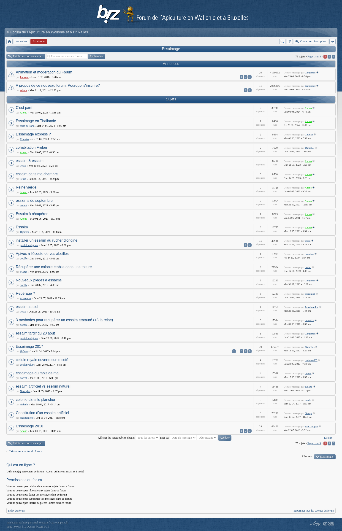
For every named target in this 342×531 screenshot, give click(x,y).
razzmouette (26, 417)
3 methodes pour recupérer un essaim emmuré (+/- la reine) (64, 320)
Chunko (24, 139)
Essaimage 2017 (29, 346)
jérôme (23, 351)
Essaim (22, 227)
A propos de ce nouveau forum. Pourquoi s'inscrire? (58, 85)
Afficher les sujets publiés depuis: (128, 437)
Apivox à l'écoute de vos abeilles (42, 254)
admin (23, 90)
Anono (23, 112)
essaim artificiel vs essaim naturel (43, 386)
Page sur (314, 56)
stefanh (24, 404)
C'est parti (24, 108)
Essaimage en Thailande (36, 121)
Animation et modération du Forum (44, 72)
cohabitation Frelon (31, 147)
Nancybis (310, 346)
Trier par (178, 437)
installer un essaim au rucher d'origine (46, 240)
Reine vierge (26, 187)
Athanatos (25, 298)
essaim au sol (27, 307)
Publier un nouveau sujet (27, 56)
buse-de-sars (27, 125)
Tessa (23, 165)
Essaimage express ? (33, 134)
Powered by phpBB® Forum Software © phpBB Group (329, 523)
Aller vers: (307, 456)
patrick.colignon (29, 245)
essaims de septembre (34, 200)
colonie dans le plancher (35, 400)
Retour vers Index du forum (25, 451)
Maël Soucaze (40, 522)
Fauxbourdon (311, 307)
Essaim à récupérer (32, 214)
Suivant (328, 438)
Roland (308, 386)
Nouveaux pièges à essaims (39, 280)
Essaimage (171, 49)
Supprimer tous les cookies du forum (313, 510)
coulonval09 (26, 364)
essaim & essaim (29, 161)
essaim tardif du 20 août (35, 333)
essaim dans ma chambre (37, 174)
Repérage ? (25, 293)
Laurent (24, 77)
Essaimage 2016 (29, 426)
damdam (309, 254)
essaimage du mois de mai (37, 373)
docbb (23, 258)
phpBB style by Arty (315, 523)
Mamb (23, 271)
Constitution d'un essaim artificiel (42, 413)
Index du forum (16, 510)
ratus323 (309, 320)
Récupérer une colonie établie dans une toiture (54, 267)
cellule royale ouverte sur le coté (42, 360)
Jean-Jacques (311, 426)
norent (23, 205)
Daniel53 (309, 147)
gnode (308, 400)
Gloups (308, 413)
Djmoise (24, 232)
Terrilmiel (310, 293)
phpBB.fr (62, 522)
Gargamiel (310, 72)
